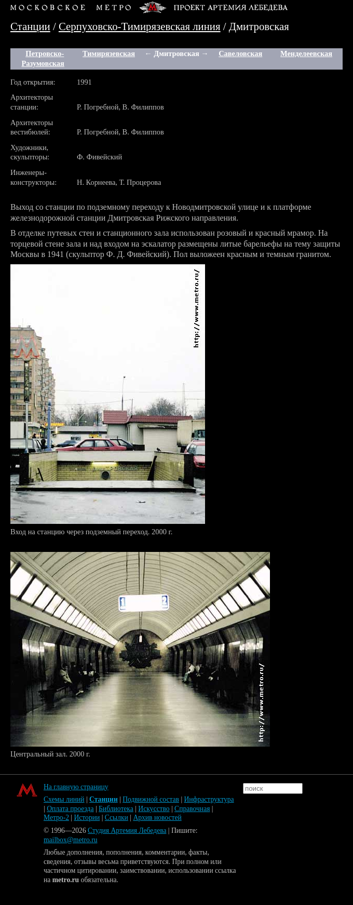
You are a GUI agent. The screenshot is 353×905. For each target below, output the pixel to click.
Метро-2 (56, 817)
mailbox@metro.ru (71, 840)
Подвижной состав (151, 799)
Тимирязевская (109, 53)
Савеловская (240, 53)
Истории (87, 817)
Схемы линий (64, 799)
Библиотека (116, 809)
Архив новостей (157, 817)
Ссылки (116, 817)
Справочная (192, 809)
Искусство (153, 809)
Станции (30, 26)
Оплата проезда (70, 809)
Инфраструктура (209, 799)
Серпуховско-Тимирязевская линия (140, 26)
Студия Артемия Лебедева (127, 830)
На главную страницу (76, 787)
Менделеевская (306, 53)
